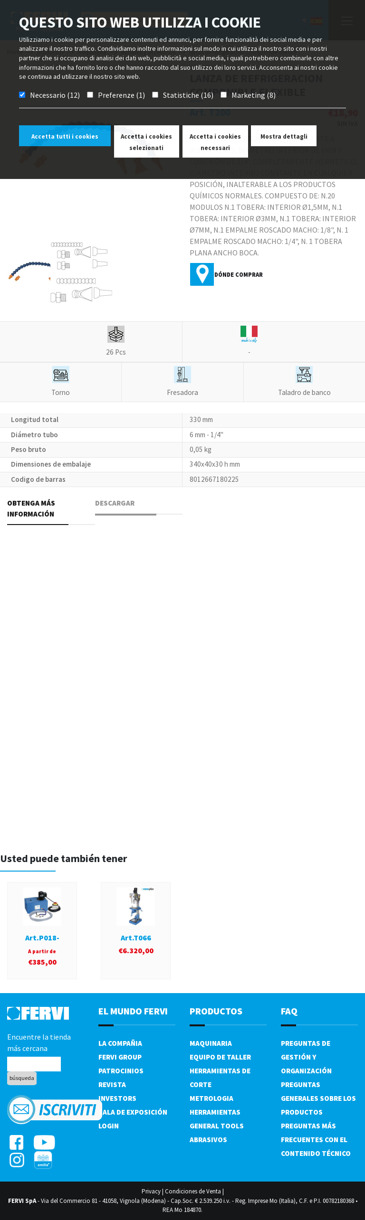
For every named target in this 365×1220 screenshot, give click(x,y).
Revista (112, 1084)
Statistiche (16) (188, 95)
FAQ (289, 1011)
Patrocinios (121, 1070)
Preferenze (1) (121, 95)
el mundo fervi (133, 1011)
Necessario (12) (55, 95)
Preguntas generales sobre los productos (318, 1098)
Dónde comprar (238, 274)
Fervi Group (120, 1056)
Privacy (151, 1191)
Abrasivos (208, 1139)
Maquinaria (211, 1043)
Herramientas (215, 1112)
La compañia (120, 1043)
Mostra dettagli (283, 136)
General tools (217, 1125)
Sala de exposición (132, 1112)
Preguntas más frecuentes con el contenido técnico (316, 1139)
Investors (117, 1098)
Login (108, 1125)
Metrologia (211, 1098)
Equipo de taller (220, 1056)
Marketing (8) (253, 95)
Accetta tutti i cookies (64, 136)
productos (216, 1011)
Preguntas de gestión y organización (306, 1057)
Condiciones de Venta (193, 1191)
